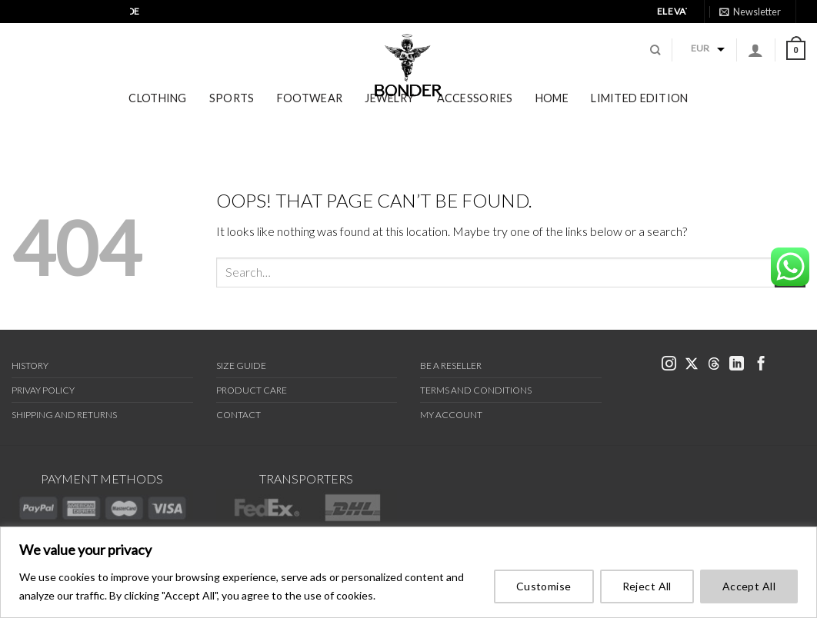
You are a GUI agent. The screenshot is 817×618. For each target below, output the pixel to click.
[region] (408, 572)
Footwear (309, 121)
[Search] (655, 61)
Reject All (647, 586)
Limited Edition (639, 121)
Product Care (251, 390)
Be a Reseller (451, 365)
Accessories (475, 121)
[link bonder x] (691, 365)
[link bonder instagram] (727, 32)
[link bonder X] (744, 32)
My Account (451, 414)
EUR (700, 59)
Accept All (748, 586)
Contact (238, 414)
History (30, 365)
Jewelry (389, 121)
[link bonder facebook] (794, 32)
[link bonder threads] (761, 32)
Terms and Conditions (476, 390)
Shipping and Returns (64, 414)
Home (552, 121)
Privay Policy (43, 390)
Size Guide (241, 365)
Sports (232, 121)
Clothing (157, 121)
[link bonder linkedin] (777, 32)
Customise (544, 586)
